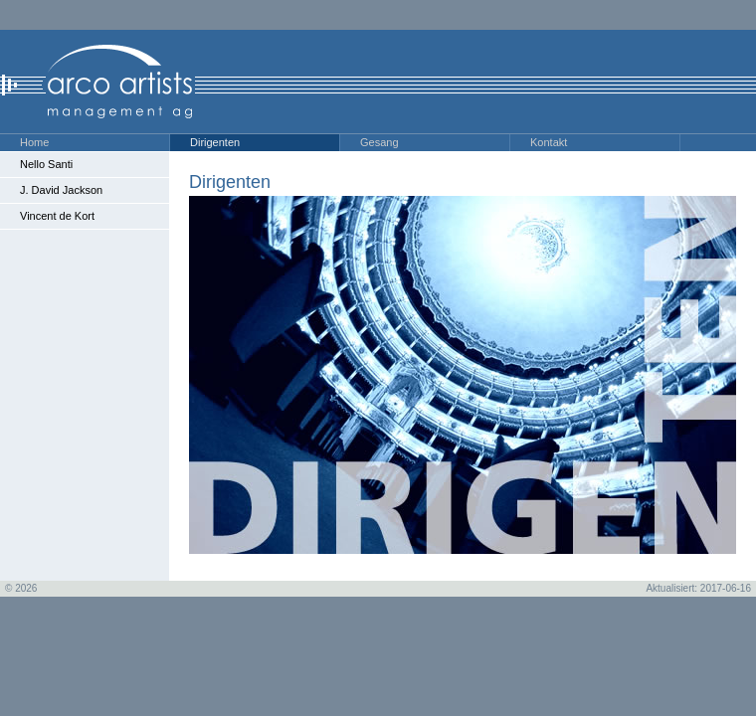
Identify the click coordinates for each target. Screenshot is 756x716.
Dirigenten (215, 142)
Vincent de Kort (57, 216)
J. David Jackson (61, 190)
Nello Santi (46, 164)
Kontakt (548, 142)
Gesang (379, 142)
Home (34, 142)
